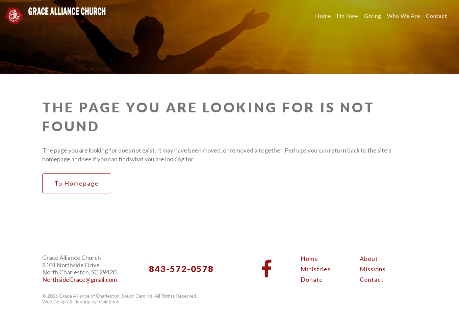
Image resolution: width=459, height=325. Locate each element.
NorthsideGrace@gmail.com (79, 279)
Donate (312, 279)
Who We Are (403, 15)
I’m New (347, 15)
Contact (436, 15)
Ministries (316, 269)
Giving (372, 15)
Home (323, 15)
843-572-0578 (181, 269)
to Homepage (76, 183)
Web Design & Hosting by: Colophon (81, 301)
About (369, 258)
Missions (373, 269)
